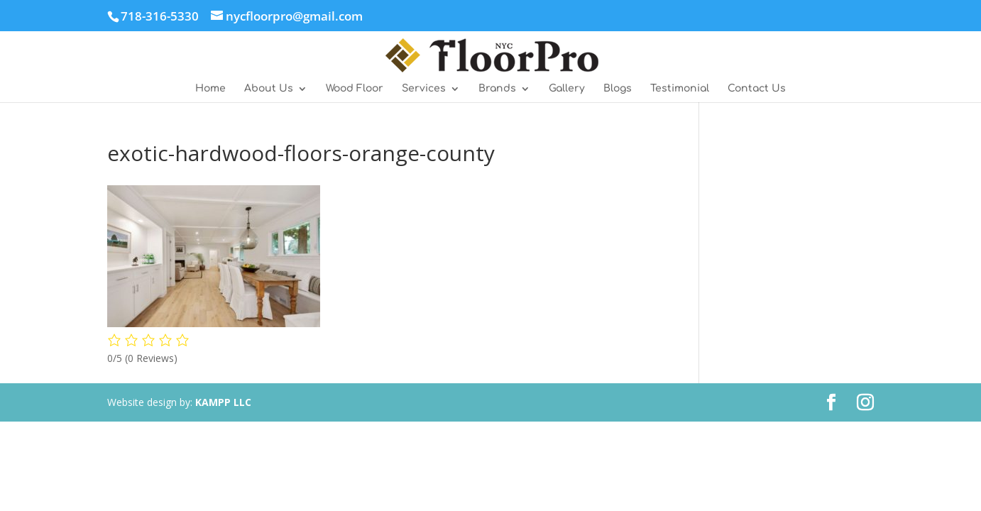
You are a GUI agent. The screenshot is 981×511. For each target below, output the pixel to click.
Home (210, 89)
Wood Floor (354, 89)
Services (424, 89)
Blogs (617, 89)
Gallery (567, 89)
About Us (268, 89)
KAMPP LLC (223, 402)
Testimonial (679, 89)
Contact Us (757, 89)
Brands (497, 89)
